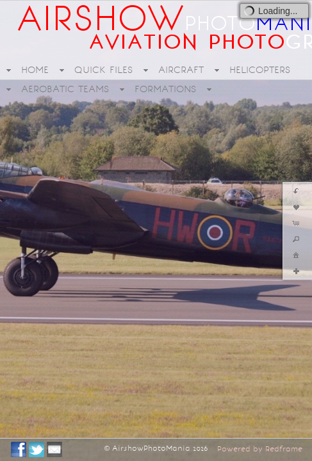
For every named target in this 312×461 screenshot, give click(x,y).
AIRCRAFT (181, 70)
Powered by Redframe (259, 448)
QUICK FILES (103, 70)
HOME (35, 70)
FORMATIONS (165, 89)
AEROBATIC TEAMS (65, 89)
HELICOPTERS (259, 70)
